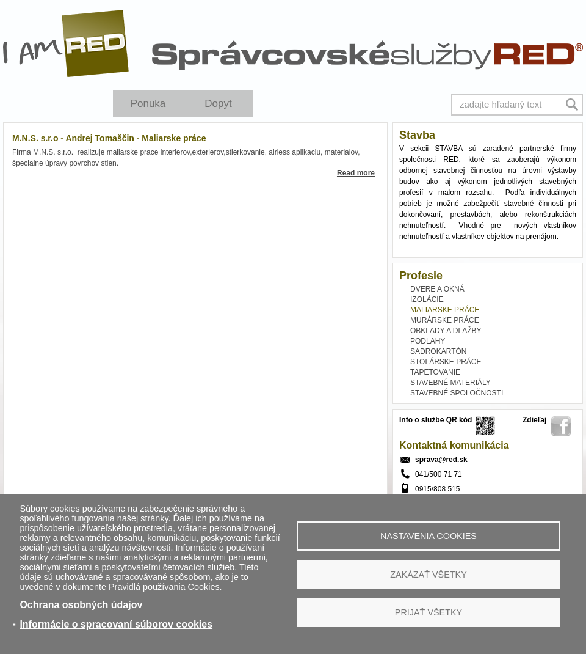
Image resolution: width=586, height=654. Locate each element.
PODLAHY (427, 341)
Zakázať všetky (428, 574)
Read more (356, 173)
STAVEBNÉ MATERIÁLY (450, 382)
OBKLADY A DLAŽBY (446, 330)
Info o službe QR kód (435, 420)
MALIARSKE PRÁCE (444, 310)
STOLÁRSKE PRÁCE (445, 362)
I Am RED (66, 43)
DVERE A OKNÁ (437, 289)
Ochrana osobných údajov (81, 605)
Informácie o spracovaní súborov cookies (116, 624)
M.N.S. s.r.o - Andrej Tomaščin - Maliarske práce (109, 138)
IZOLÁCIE (427, 299)
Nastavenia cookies (428, 536)
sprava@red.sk (441, 459)
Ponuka (148, 103)
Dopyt (217, 103)
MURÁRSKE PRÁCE (444, 320)
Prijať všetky (428, 612)
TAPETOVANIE (435, 372)
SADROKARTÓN (438, 351)
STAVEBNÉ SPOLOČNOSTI (456, 393)
